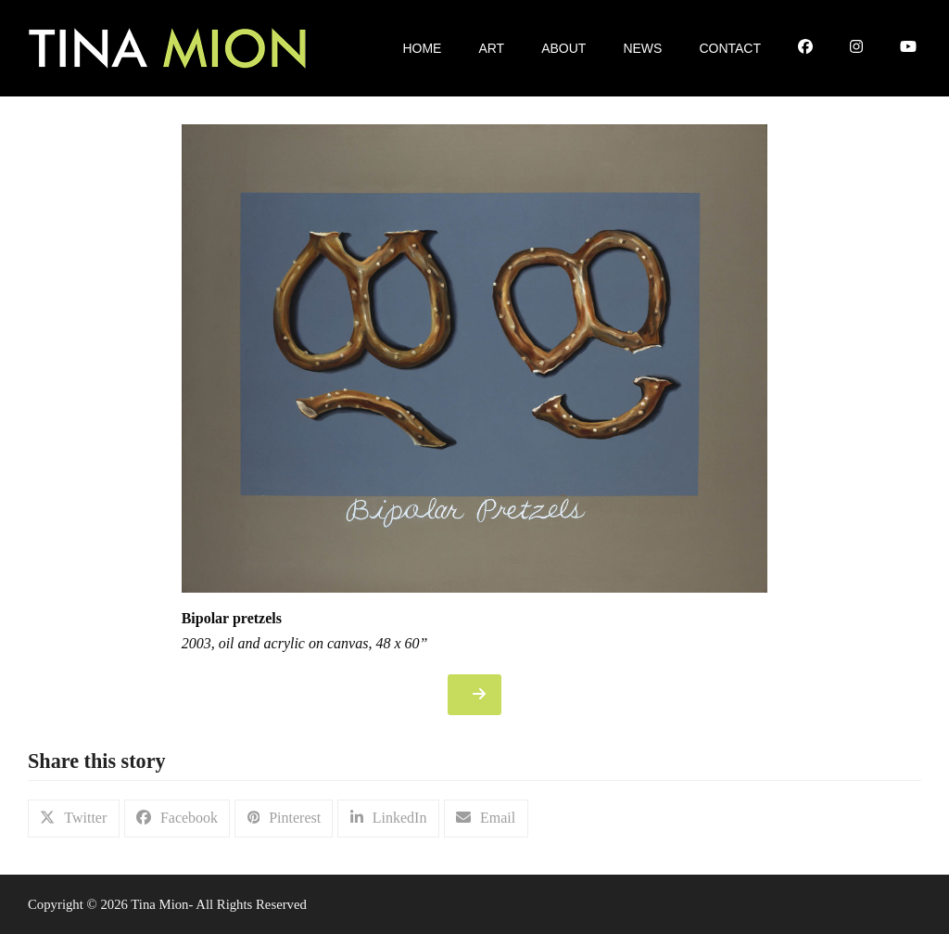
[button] (74, 819)
